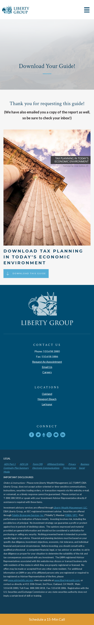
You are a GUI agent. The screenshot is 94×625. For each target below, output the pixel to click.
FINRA (68, 515)
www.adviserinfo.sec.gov (20, 580)
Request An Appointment (47, 361)
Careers (47, 372)
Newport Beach (47, 399)
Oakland (47, 393)
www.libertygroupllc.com (67, 580)
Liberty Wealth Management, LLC (70, 507)
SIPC (75, 515)
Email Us (47, 367)
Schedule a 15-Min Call (47, 619)
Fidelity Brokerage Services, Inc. (28, 515)
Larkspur (47, 404)
